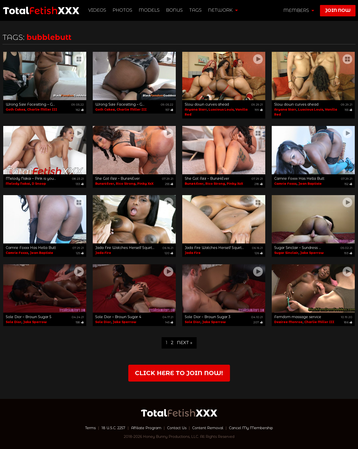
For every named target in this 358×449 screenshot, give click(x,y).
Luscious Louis (221, 109)
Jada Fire (103, 253)
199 (259, 110)
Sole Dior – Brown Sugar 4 (118, 317)
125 (80, 253)
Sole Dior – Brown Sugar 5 (28, 317)
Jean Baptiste (310, 183)
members (298, 10)
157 (169, 110)
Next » (184, 342)
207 (258, 322)
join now (338, 10)
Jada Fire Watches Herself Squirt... (124, 247)
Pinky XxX (145, 183)
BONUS (174, 10)
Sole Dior (13, 322)
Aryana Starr (196, 109)
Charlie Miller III (42, 109)
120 (169, 253)
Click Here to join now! (179, 373)
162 (80, 110)
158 (80, 322)
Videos (97, 10)
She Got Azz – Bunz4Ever (117, 178)
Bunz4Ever (104, 183)
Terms (90, 428)
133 (80, 184)
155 (348, 110)
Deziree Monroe (288, 322)
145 (169, 322)
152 (348, 184)
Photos (122, 10)
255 (169, 184)
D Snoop (39, 183)
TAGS (195, 10)
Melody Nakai (18, 183)
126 (259, 253)
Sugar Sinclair (286, 253)
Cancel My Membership (251, 428)
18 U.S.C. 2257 (113, 428)
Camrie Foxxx (285, 183)
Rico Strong (125, 183)
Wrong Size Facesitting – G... (30, 104)
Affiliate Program (146, 428)
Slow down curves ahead (207, 104)
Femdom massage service (297, 317)
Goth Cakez (15, 109)
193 (348, 253)
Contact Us (176, 428)
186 (348, 322)
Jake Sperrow (312, 253)
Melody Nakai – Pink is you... (31, 178)
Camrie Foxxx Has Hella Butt (299, 178)
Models (149, 10)
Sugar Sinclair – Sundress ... (297, 247)
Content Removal (207, 428)
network (223, 10)
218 (258, 184)
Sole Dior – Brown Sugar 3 (207, 317)
